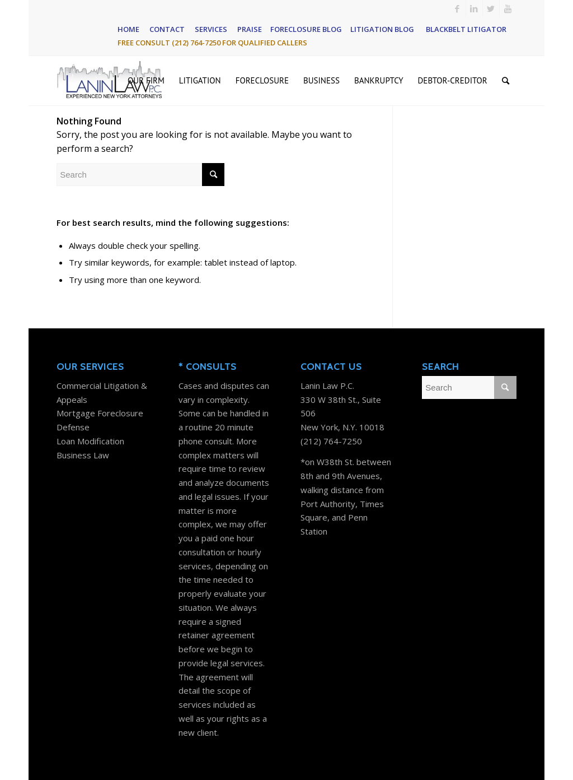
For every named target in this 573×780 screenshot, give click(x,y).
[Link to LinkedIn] (474, 8)
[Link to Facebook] (457, 8)
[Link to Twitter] (491, 8)
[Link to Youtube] (508, 8)
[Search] (505, 80)
